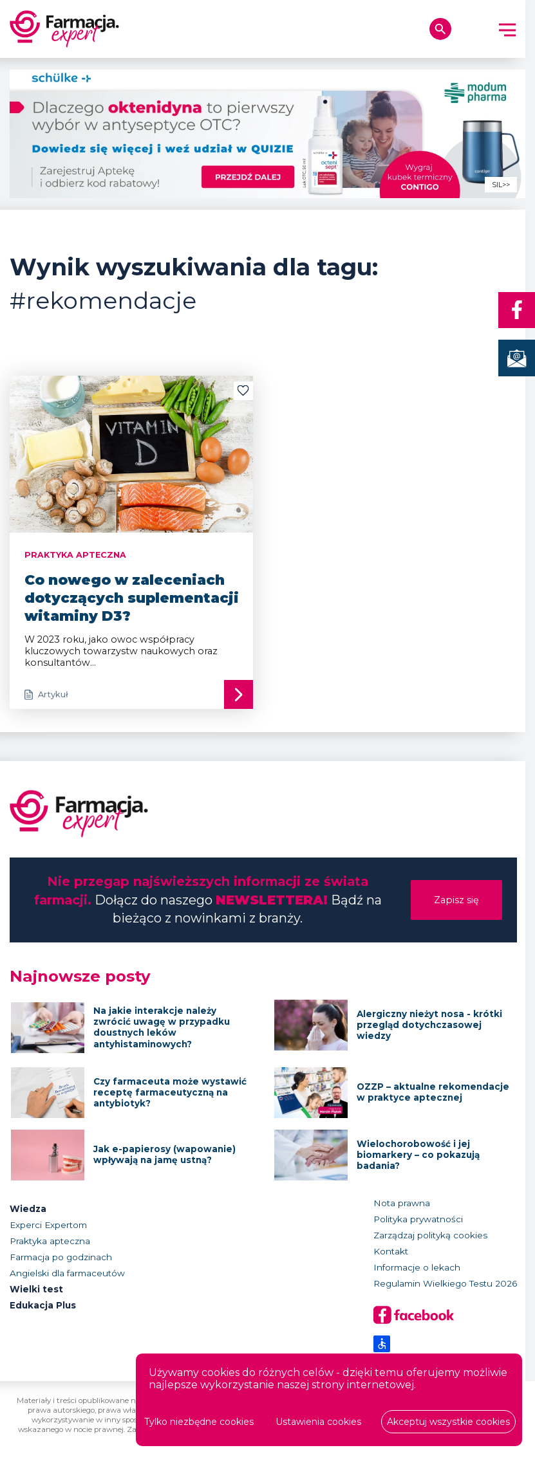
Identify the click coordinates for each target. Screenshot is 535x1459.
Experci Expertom (48, 1225)
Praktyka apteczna (50, 1241)
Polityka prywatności (418, 1219)
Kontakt (390, 1251)
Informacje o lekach (416, 1267)
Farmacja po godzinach (61, 1257)
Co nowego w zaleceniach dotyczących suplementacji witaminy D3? (131, 597)
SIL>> (501, 185)
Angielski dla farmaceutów (67, 1273)
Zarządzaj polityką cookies (430, 1235)
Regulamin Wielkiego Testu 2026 (445, 1283)
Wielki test (36, 1289)
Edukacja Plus (43, 1305)
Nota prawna (401, 1203)
